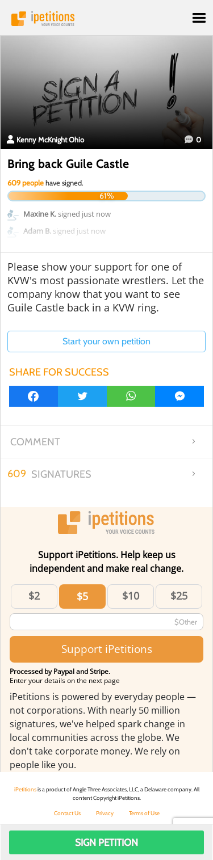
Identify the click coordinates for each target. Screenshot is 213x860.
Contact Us (67, 813)
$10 (130, 595)
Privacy (105, 813)
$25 (178, 595)
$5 (82, 596)
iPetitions (106, 18)
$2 (34, 595)
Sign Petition (106, 842)
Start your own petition (106, 341)
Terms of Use (144, 813)
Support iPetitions (106, 648)
